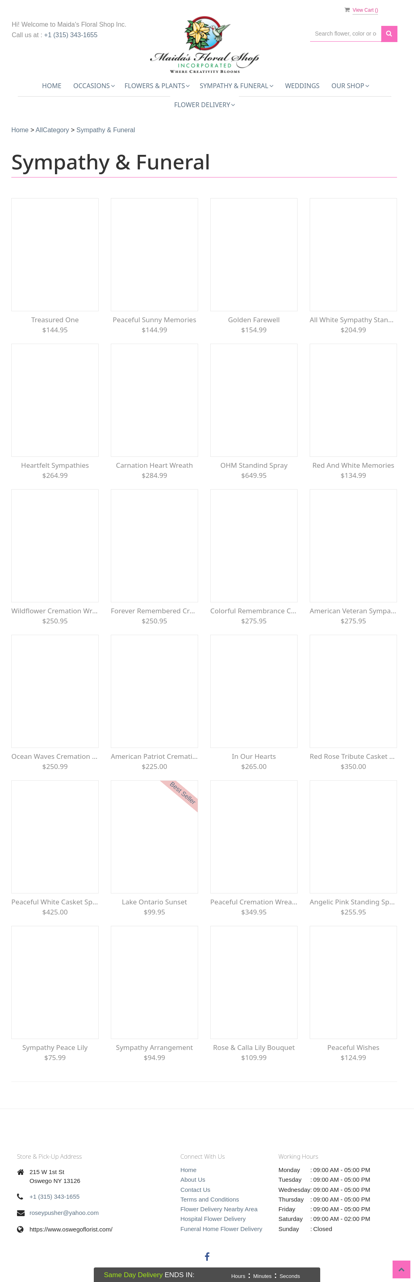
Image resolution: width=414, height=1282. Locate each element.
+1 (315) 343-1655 (70, 35)
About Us (192, 1179)
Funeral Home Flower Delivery (221, 1228)
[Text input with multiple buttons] (345, 34)
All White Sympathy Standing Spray (353, 319)
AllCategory (52, 130)
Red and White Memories (353, 465)
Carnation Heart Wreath (154, 465)
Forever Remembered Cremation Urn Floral (154, 610)
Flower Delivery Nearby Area (219, 1209)
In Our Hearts (254, 756)
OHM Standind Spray (253, 465)
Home (51, 85)
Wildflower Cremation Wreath (55, 610)
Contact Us (195, 1189)
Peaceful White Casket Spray (55, 901)
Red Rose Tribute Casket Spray (353, 756)
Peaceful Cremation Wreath (254, 901)
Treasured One (55, 319)
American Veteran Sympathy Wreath (353, 610)
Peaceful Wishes (353, 1047)
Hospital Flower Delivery (213, 1218)
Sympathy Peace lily (55, 1047)
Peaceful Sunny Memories (154, 319)
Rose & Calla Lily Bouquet (254, 1047)
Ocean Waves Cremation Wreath (55, 756)
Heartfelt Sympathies (55, 465)
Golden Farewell (254, 319)
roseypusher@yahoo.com (64, 1212)
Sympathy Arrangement (154, 1047)
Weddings (302, 85)
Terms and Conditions (209, 1199)
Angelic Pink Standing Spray (353, 901)
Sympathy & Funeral (105, 130)
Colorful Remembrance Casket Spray (254, 610)
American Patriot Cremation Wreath (154, 756)
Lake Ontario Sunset (154, 901)
